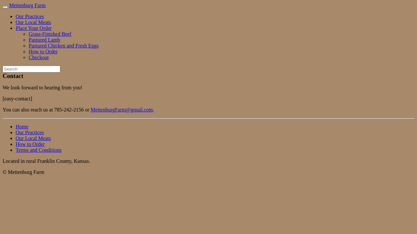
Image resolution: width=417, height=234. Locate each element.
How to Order (43, 51)
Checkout (39, 57)
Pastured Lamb (44, 40)
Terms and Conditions (39, 150)
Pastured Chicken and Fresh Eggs (64, 45)
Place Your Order (34, 28)
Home (22, 126)
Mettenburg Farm (27, 5)
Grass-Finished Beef (50, 34)
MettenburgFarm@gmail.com (122, 109)
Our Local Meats (33, 22)
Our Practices (30, 16)
